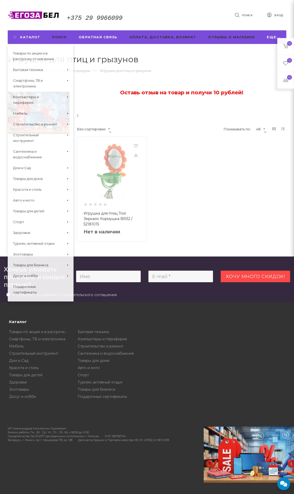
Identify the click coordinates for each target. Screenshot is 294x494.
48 (260, 129)
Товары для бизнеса (96, 389)
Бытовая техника (93, 332)
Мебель (16, 346)
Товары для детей (25, 375)
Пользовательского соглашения (87, 294)
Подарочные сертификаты (102, 396)
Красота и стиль (24, 367)
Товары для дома (93, 360)
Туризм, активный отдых (100, 382)
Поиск (59, 37)
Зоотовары (19, 389)
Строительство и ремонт (100, 346)
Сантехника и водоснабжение (106, 353)
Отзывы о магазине (231, 37)
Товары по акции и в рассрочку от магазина (39, 332)
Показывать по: (237, 129)
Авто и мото (89, 367)
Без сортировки (93, 129)
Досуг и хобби (22, 396)
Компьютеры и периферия (102, 339)
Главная (14, 71)
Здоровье (18, 382)
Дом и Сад (19, 360)
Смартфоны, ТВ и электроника (37, 339)
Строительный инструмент (33, 353)
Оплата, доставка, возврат (162, 37)
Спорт (83, 375)
